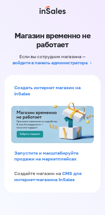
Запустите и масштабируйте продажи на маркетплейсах (46, 156)
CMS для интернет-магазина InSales (47, 176)
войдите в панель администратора (50, 62)
